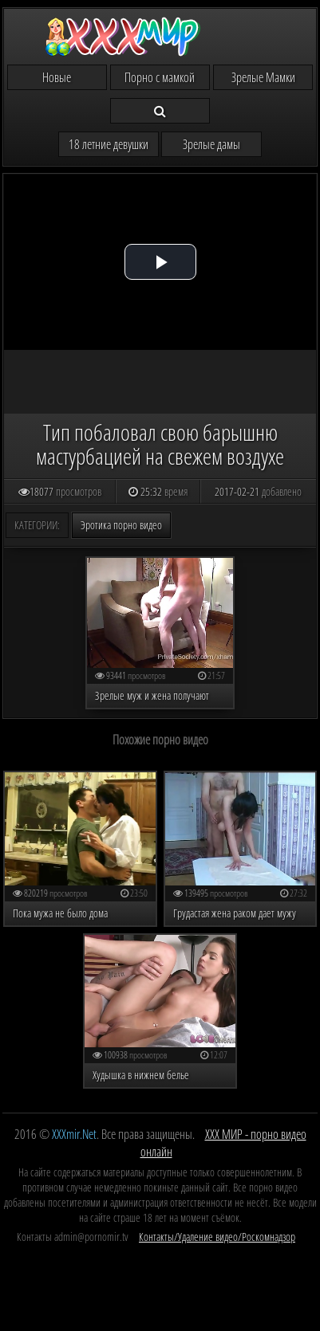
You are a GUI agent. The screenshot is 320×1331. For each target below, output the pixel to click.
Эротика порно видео (121, 524)
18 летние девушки (108, 144)
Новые (56, 77)
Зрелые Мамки (263, 77)
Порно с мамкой (159, 77)
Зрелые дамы (211, 144)
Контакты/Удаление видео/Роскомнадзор (217, 1236)
